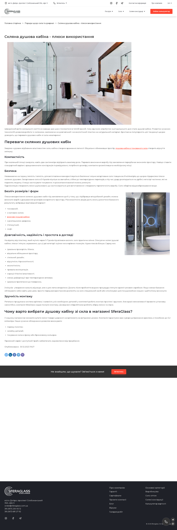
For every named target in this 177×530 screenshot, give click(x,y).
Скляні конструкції (154, 500)
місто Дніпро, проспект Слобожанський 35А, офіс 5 (28, 3)
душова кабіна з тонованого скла (131, 148)
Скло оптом (151, 496)
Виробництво (152, 492)
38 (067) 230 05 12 (13, 509)
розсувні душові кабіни (18, 217)
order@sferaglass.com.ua (16, 506)
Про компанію (156, 3)
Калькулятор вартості (155, 504)
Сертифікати (115, 496)
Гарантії (113, 492)
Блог (111, 504)
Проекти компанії (117, 500)
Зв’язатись (118, 372)
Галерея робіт (116, 512)
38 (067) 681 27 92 (13, 511)
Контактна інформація (137, 3)
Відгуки (112, 508)
